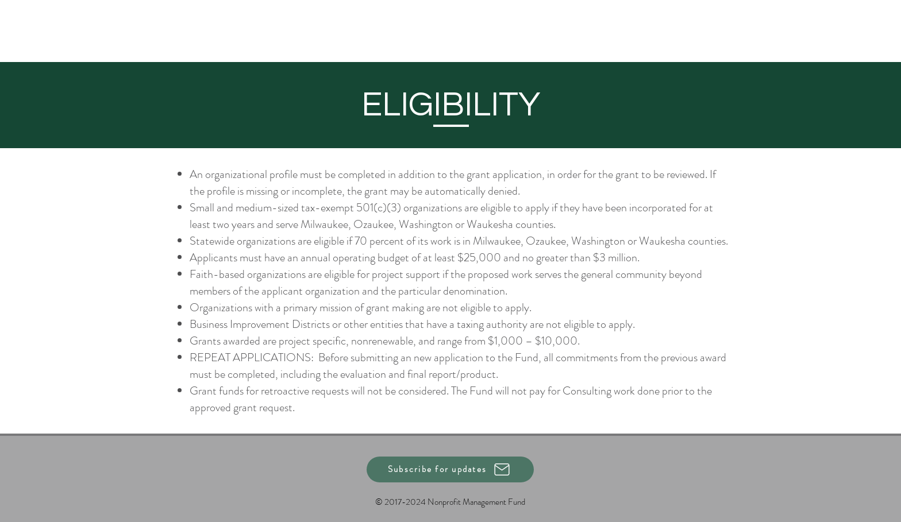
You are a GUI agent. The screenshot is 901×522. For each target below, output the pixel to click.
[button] (450, 469)
